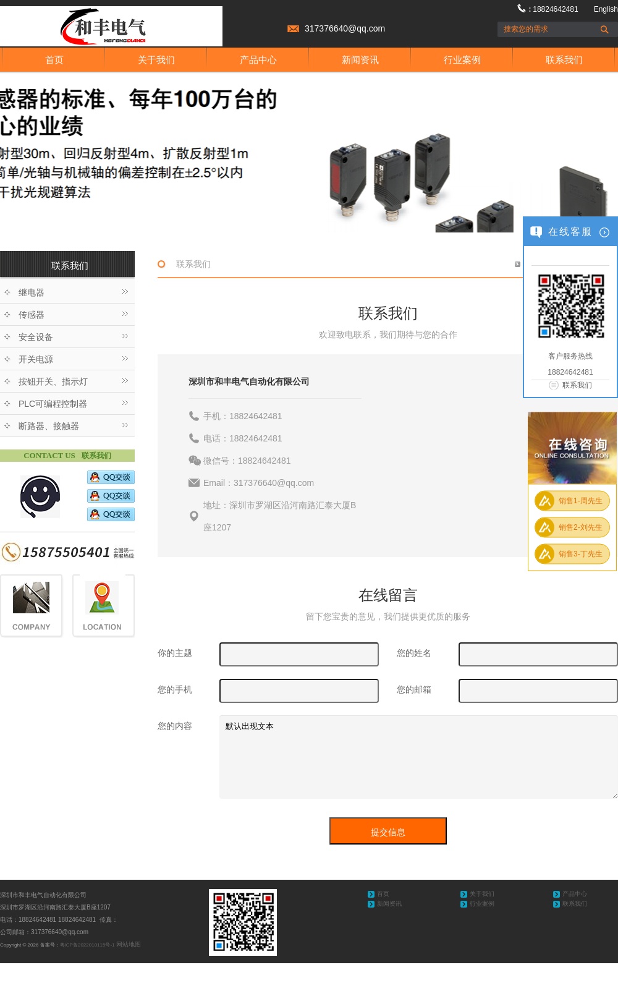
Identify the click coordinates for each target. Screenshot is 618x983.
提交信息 (388, 832)
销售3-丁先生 (581, 554)
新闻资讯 (360, 59)
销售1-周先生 (581, 500)
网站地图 (128, 944)
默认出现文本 (418, 757)
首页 (54, 59)
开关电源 (36, 359)
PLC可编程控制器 (53, 404)
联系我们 (564, 59)
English (606, 9)
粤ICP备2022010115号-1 (87, 945)
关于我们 (156, 59)
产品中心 (258, 59)
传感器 (31, 315)
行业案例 (462, 59)
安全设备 (36, 337)
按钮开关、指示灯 (53, 381)
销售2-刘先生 (581, 527)
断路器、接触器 (49, 426)
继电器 (31, 292)
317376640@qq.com (345, 28)
